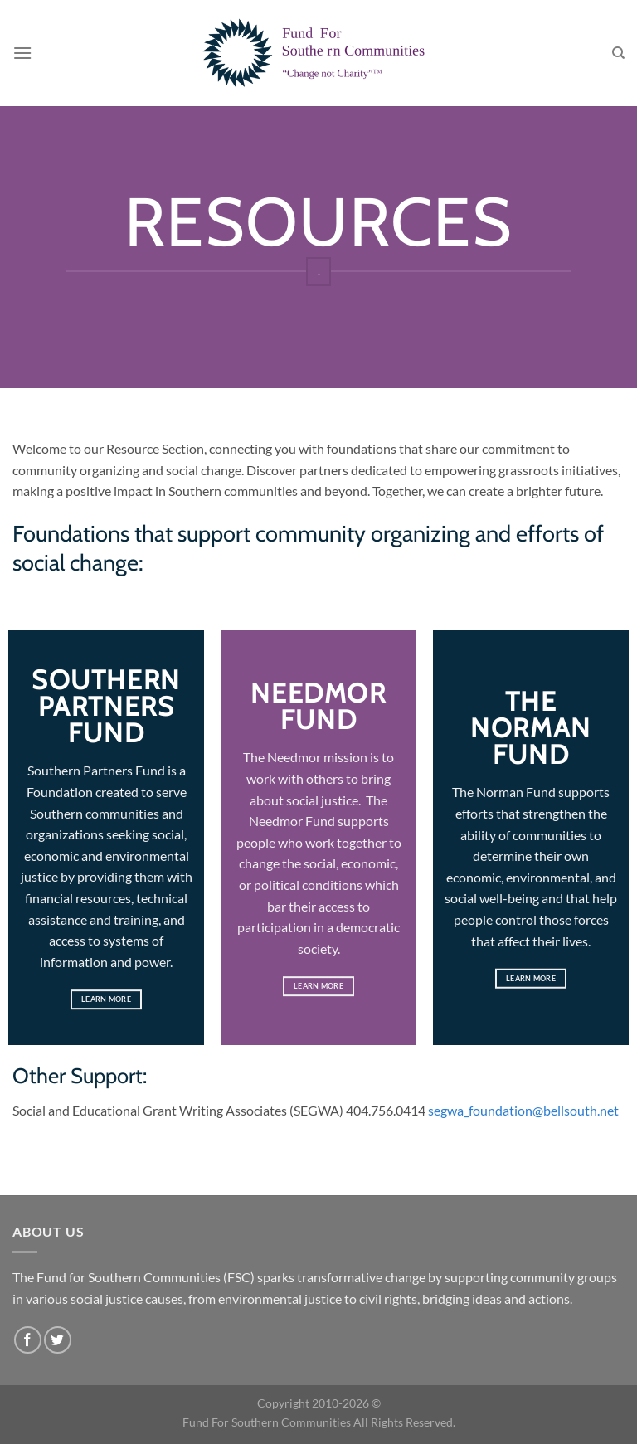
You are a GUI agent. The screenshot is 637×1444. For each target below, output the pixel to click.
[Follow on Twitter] (57, 1340)
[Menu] (22, 52)
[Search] (618, 53)
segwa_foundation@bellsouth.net (523, 1110)
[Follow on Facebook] (27, 1340)
